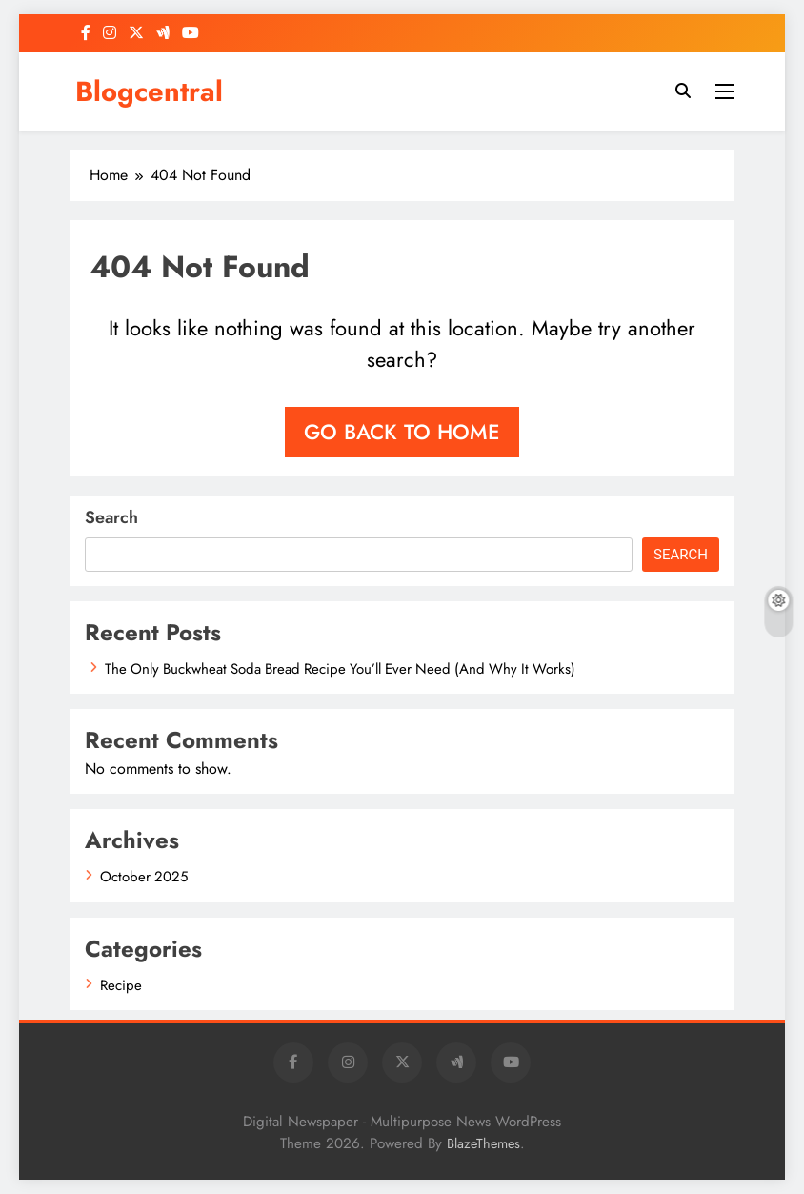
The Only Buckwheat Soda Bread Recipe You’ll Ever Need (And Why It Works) (340, 668)
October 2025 (144, 876)
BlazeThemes (483, 1143)
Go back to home (402, 431)
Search (111, 517)
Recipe (121, 985)
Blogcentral (149, 91)
